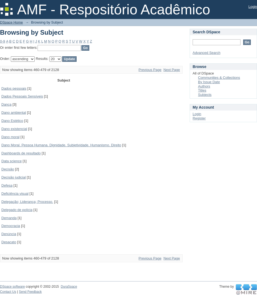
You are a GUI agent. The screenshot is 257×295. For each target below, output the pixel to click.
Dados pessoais (14, 88)
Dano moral (10, 137)
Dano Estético (12, 121)
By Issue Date (209, 82)
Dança (6, 104)
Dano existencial (14, 129)
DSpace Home (11, 22)
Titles (202, 90)
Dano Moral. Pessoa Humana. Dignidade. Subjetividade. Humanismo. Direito (61, 145)
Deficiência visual (14, 194)
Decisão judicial (13, 177)
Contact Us (8, 292)
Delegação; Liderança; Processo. (27, 202)
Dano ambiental (13, 113)
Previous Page (150, 70)
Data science (11, 161)
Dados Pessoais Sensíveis (22, 96)
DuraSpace (69, 286)
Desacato (8, 242)
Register (199, 118)
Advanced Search (206, 53)
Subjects (205, 95)
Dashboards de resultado (21, 153)
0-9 (2, 41)
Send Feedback (30, 292)
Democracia (10, 226)
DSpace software (12, 286)
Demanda (9, 218)
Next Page (171, 70)
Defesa (6, 185)
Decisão (7, 169)
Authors (204, 86)
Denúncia (8, 234)
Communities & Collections (219, 78)
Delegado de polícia (16, 210)
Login (252, 7)
